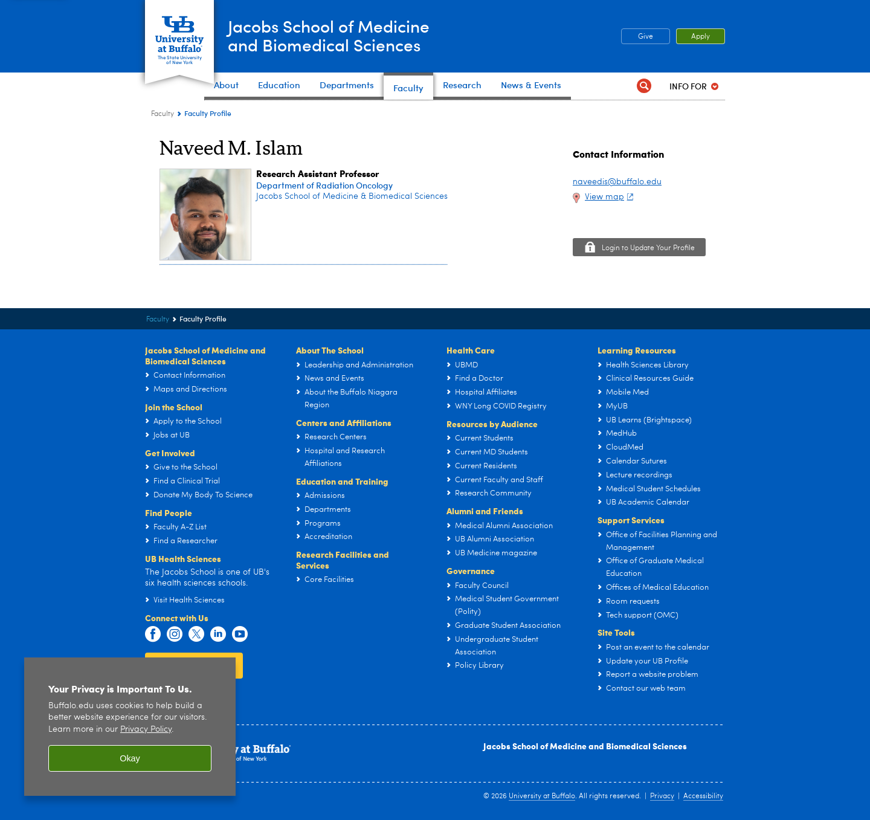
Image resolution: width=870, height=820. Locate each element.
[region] (130, 726)
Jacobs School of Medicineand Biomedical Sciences (341, 35)
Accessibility (703, 796)
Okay (130, 758)
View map (610, 197)
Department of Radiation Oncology (324, 185)
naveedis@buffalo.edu (617, 182)
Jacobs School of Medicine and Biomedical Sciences (585, 746)
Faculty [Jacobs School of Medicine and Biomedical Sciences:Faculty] (162, 114)
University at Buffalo (542, 796)
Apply (700, 36)
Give (645, 36)
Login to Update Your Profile (648, 248)
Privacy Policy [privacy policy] (146, 729)
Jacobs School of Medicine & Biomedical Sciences (352, 196)
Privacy (662, 796)
